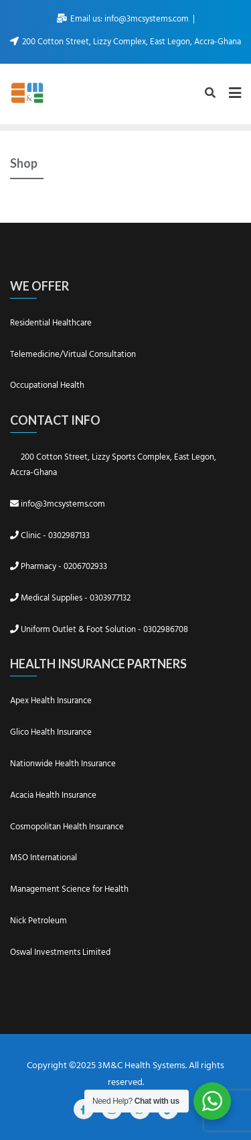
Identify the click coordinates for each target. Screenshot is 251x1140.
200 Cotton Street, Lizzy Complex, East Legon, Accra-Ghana (125, 42)
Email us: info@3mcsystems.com (124, 19)
